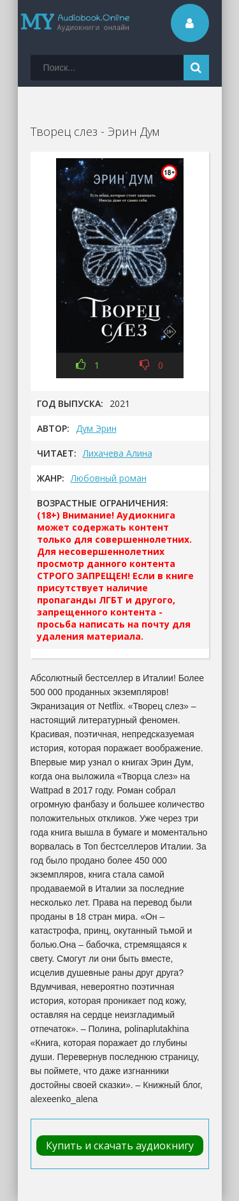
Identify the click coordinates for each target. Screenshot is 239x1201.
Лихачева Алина (117, 453)
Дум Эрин (96, 428)
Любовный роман (109, 478)
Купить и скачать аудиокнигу (120, 1145)
